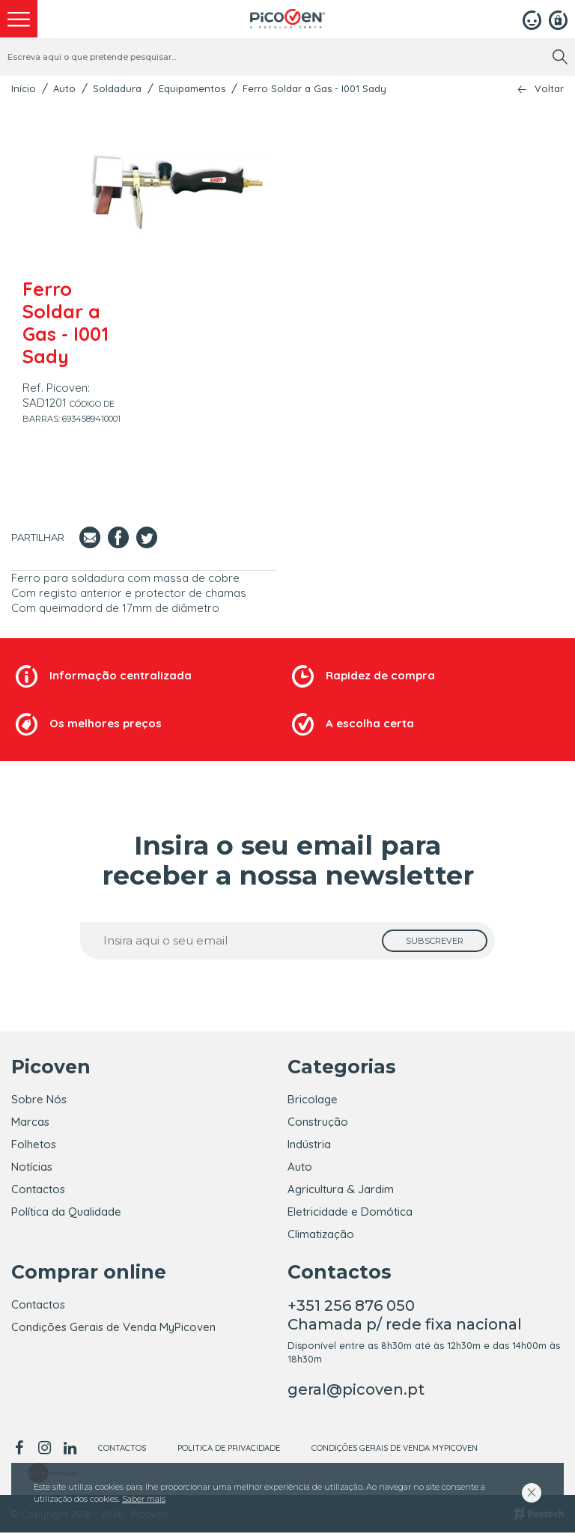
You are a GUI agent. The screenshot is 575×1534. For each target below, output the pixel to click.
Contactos (38, 1189)
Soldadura (117, 88)
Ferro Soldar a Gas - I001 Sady (314, 88)
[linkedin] (69, 1449)
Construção (318, 1122)
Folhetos (33, 1144)
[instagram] (44, 1449)
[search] (560, 57)
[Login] (532, 18)
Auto (64, 88)
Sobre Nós (39, 1099)
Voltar (549, 89)
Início (23, 88)
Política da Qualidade (66, 1211)
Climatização (321, 1234)
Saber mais (143, 1499)
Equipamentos (192, 88)
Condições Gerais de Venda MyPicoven (113, 1328)
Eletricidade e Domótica (350, 1211)
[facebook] (21, 1449)
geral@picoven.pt (356, 1391)
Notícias (31, 1166)
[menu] (18, 18)
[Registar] (558, 18)
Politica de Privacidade (228, 1449)
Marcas (30, 1122)
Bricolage (313, 1099)
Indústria (309, 1144)
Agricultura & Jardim (341, 1189)
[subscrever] (434, 941)
